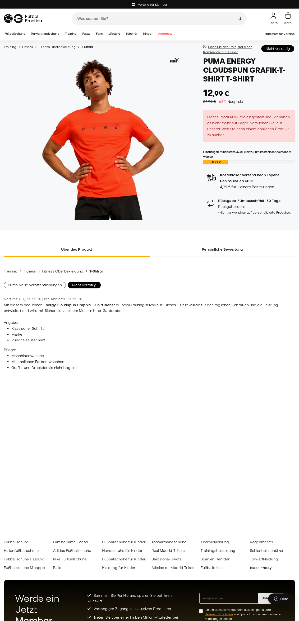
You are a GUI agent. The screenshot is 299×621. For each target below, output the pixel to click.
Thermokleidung (215, 542)
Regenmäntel (261, 542)
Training (71, 33)
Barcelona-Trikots (166, 559)
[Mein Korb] (288, 18)
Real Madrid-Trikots (168, 550)
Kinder (147, 33)
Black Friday (261, 567)
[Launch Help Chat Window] (281, 598)
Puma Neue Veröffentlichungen (35, 285)
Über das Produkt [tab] (76, 249)
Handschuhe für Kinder (122, 550)
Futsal (86, 33)
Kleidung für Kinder (118, 567)
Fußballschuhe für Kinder (124, 542)
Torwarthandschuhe (45, 33)
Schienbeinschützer (267, 550)
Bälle (57, 567)
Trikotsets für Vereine (279, 34)
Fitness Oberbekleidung (57, 47)
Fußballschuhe (15, 33)
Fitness (27, 47)
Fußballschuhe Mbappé (24, 567)
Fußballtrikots (212, 567)
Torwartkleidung (264, 559)
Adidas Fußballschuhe (72, 550)
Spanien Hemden (215, 559)
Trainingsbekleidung (218, 550)
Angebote (165, 33)
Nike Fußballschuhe (70, 559)
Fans (99, 33)
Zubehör (132, 33)
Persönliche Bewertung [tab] (222, 249)
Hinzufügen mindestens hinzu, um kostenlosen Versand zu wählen (248, 154)
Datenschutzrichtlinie (219, 614)
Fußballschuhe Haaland (24, 559)
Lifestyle (114, 33)
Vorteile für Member (150, 4)
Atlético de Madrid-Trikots (174, 567)
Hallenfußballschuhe (21, 550)
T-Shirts (87, 47)
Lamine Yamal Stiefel (70, 542)
